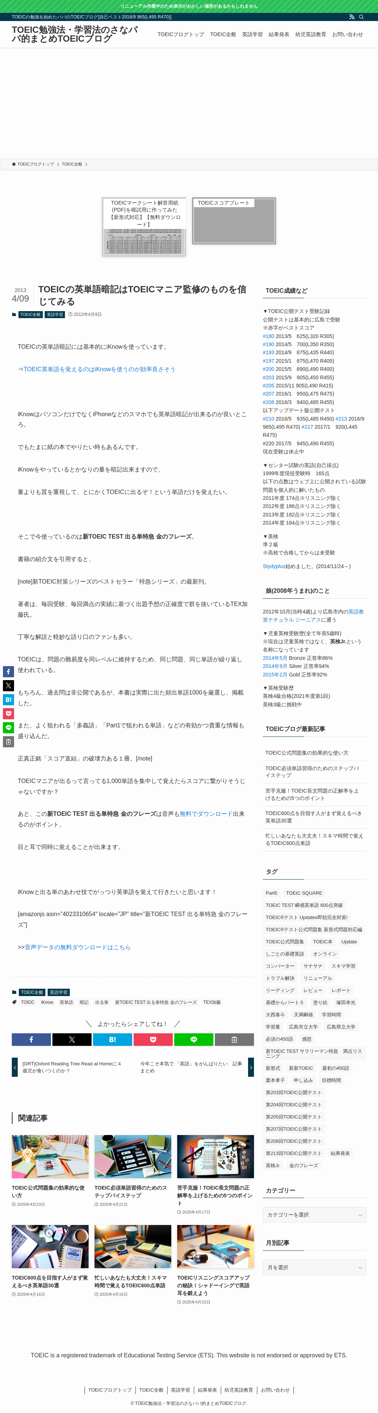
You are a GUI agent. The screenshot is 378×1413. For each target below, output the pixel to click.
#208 (268, 402)
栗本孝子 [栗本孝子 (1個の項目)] (275, 1080)
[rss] (352, 17)
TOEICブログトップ (110, 1390)
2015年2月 (275, 675)
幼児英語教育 (238, 1390)
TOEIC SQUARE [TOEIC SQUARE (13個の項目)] (304, 893)
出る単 (102, 1002)
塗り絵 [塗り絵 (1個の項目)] (320, 1002)
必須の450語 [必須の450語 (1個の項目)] (279, 1039)
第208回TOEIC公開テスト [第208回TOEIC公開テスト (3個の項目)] (294, 1141)
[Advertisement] (189, 102)
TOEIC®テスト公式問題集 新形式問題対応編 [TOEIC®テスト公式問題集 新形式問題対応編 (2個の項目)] (314, 929)
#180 (268, 336)
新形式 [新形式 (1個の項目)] (273, 1068)
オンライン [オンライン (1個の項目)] (325, 954)
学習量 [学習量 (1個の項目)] (273, 1027)
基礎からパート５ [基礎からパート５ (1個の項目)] (285, 1002)
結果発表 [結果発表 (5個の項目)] (340, 1153)
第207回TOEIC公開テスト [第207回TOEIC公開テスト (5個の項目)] (294, 1129)
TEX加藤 (212, 1002)
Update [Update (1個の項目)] (349, 941)
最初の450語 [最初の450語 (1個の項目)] (336, 1068)
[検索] (361, 17)
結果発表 (207, 1390)
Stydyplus (274, 566)
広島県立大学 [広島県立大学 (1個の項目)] (341, 1027)
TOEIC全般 (30, 314)
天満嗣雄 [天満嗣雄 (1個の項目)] (303, 1014)
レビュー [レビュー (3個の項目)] (313, 990)
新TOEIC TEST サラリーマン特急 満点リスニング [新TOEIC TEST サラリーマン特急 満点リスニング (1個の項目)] (314, 1053)
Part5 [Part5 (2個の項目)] (271, 893)
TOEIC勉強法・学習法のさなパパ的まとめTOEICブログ (75, 34)
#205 (268, 386)
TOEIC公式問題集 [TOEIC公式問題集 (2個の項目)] (285, 941)
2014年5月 (275, 658)
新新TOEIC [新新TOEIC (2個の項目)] (301, 1068)
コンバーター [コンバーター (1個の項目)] (280, 966)
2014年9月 (275, 666)
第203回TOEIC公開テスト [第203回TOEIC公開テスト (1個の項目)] (294, 1092)
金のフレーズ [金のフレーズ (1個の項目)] (303, 1165)
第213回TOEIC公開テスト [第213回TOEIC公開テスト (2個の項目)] (294, 1153)
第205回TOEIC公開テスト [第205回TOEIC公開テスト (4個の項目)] (294, 1117)
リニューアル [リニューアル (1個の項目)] (317, 978)
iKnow (47, 1002)
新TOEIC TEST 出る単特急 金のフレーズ (156, 1002)
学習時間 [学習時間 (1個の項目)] (331, 1014)
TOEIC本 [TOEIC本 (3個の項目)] (323, 941)
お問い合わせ (275, 1390)
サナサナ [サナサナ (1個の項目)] (313, 966)
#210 (268, 419)
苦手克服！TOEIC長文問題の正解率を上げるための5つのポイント (312, 794)
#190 (268, 344)
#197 (268, 361)
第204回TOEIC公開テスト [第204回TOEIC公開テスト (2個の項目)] (294, 1104)
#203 (268, 377)
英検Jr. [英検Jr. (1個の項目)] (273, 1165)
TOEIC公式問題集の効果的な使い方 (306, 753)
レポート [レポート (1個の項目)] (341, 990)
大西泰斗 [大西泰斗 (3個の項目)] (275, 1014)
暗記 (84, 1002)
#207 (268, 394)
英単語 (66, 1002)
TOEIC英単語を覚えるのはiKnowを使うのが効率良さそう (100, 369)
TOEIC (27, 1002)
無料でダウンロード (206, 814)
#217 (307, 427)
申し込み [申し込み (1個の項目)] (303, 1080)
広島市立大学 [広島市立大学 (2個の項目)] (303, 1027)
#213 (341, 419)
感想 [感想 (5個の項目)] (307, 1039)
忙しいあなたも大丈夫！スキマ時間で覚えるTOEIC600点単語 (314, 839)
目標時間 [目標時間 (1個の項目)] (331, 1080)
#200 (268, 369)
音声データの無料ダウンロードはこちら (78, 947)
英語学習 (55, 314)
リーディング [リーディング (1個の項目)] (280, 990)
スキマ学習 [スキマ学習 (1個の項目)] (343, 966)
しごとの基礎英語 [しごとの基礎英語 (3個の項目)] (285, 954)
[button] (31, 1039)
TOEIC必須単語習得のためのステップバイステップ (312, 772)
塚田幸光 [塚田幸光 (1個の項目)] (345, 1002)
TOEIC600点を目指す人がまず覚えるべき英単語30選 (313, 817)
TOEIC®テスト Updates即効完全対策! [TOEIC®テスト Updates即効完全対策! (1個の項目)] (307, 917)
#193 (268, 352)
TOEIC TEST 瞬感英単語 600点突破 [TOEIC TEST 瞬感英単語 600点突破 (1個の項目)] (304, 905)
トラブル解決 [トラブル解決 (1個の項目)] (280, 978)
